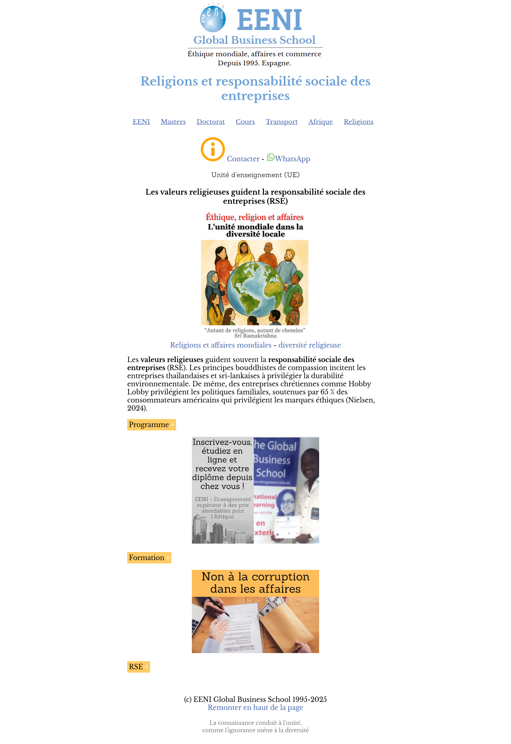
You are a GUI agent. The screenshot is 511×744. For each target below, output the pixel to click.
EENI (141, 122)
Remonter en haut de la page (255, 708)
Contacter (243, 159)
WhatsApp (288, 159)
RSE (136, 667)
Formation (147, 558)
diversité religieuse (309, 345)
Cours (245, 122)
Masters (173, 122)
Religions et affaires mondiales (221, 345)
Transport (282, 122)
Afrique (320, 122)
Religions (359, 122)
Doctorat (211, 122)
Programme (149, 425)
